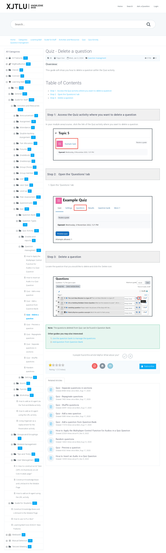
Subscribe (147, 366)
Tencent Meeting (21, 546)
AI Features (20, 58)
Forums (25, 149)
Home (12, 40)
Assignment (28, 121)
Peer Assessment (30, 197)
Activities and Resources (69, 40)
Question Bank (31, 215)
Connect (18, 76)
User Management (28, 460)
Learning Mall (36, 40)
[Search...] (83, 24)
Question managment (19, 43)
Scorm (25, 383)
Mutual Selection (22, 540)
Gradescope (27, 161)
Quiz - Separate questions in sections (32, 348)
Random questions (65, 439)
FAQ (19, 88)
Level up (26, 191)
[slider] (56, 365)
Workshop (27, 395)
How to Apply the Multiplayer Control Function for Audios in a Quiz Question (34, 264)
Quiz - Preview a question (68, 447)
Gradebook (27, 155)
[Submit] (148, 24)
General (21, 94)
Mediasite (18, 534)
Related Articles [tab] (55, 380)
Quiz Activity (93, 40)
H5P (24, 179)
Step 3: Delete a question (61, 98)
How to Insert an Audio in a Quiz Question (33, 281)
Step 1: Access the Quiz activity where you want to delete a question (81, 91)
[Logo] (24, 6)
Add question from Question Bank (67, 342)
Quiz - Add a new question (68, 413)
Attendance (27, 127)
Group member (29, 173)
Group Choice (28, 167)
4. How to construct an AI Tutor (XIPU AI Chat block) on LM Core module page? (29, 470)
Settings (31, 377)
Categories (23, 40)
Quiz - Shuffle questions (67, 405)
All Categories (13, 51)
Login (156, 6)
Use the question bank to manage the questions (73, 338)
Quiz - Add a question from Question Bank (32, 305)
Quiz (84, 40)
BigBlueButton (21, 64)
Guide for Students (26, 503)
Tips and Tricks (26, 454)
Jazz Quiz (26, 185)
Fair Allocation (28, 143)
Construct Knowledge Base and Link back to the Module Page (27, 483)
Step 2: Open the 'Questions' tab (64, 94)
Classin (17, 70)
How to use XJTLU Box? (23, 519)
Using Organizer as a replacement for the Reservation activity (27, 425)
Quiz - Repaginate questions (69, 396)
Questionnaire (28, 203)
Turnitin (25, 389)
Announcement (29, 115)
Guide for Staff (50, 40)
